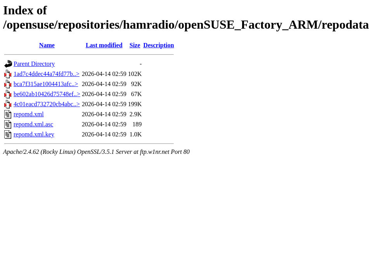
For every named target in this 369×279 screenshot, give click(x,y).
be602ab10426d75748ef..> (47, 94)
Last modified (104, 45)
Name (47, 45)
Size (135, 45)
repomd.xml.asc (33, 124)
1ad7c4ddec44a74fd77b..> (47, 74)
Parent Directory (34, 63)
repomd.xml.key (34, 134)
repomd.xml (29, 114)
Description (158, 45)
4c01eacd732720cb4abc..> (47, 104)
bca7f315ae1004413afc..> (46, 84)
